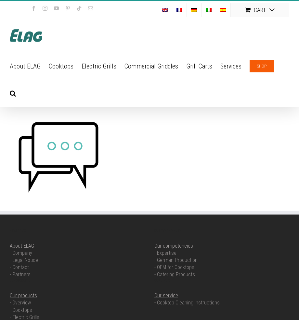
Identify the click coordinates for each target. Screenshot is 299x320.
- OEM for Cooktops (174, 267)
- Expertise (165, 253)
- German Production (176, 260)
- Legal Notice (24, 260)
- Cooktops (21, 310)
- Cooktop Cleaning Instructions (187, 303)
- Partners (20, 274)
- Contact (19, 267)
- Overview (20, 303)
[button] (13, 92)
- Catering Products (174, 274)
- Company (21, 253)
